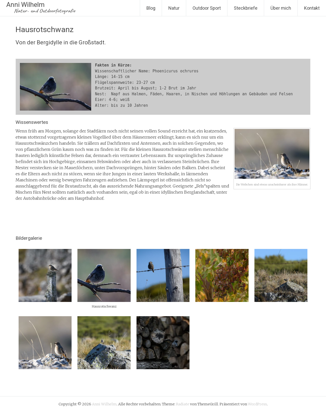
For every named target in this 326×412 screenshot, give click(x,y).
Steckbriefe (245, 8)
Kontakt (312, 8)
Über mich (280, 8)
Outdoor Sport (207, 8)
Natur (174, 8)
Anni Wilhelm (40, 7)
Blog (150, 8)
